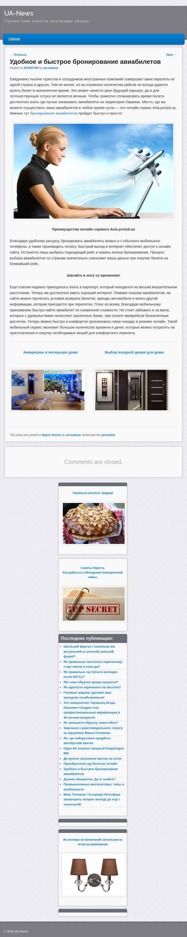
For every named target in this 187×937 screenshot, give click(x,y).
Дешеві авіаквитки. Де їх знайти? (89, 779)
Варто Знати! (51, 435)
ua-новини (50, 68)
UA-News (18, 13)
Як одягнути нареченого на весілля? (92, 687)
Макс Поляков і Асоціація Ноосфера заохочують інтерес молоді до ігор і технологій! (92, 799)
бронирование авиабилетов (53, 113)
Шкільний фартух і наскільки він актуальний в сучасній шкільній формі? (89, 651)
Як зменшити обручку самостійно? (91, 722)
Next (172, 55)
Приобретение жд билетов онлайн (91, 763)
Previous (18, 55)
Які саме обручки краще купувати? (91, 682)
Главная (14, 39)
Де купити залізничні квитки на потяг (93, 758)
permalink (108, 435)
